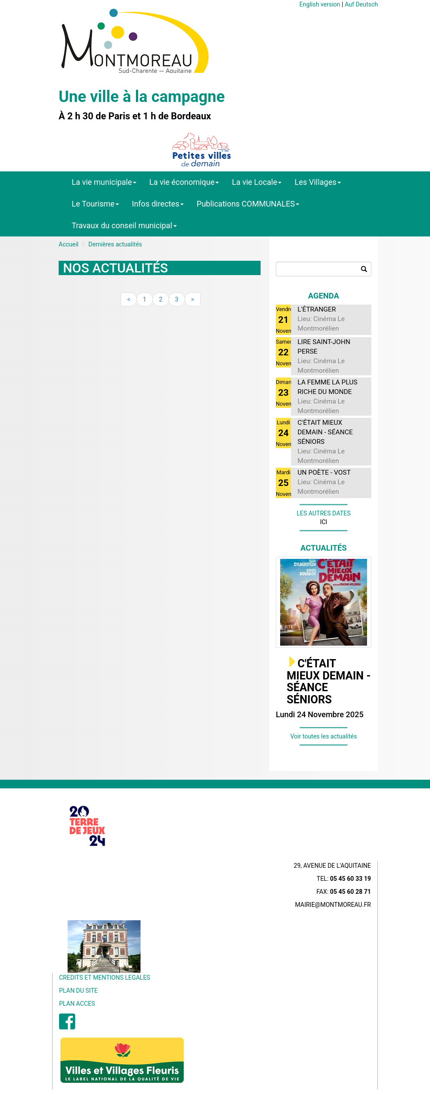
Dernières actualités (115, 244)
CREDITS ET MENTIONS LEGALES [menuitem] (104, 977)
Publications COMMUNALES (248, 203)
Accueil (69, 244)
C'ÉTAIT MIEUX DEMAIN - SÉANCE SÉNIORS (329, 681)
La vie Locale (256, 182)
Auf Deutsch (361, 4)
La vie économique (184, 182)
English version (319, 4)
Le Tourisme (95, 203)
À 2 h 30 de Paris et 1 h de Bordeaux (135, 116)
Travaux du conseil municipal (124, 225)
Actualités (324, 547)
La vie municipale (104, 182)
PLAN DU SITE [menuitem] (78, 990)
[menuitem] (67, 1026)
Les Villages (317, 182)
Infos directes (158, 203)
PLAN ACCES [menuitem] (77, 1003)
